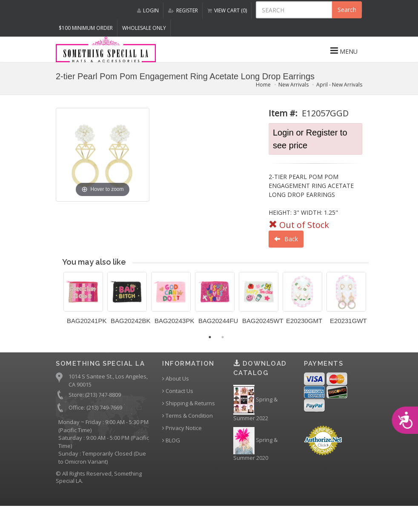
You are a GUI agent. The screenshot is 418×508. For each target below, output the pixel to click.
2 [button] (222, 337)
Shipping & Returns (188, 403)
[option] (83, 301)
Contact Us (177, 391)
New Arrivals (293, 84)
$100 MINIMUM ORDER (86, 28)
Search (347, 10)
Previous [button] (57, 303)
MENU (344, 50)
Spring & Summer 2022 (255, 403)
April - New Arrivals (339, 84)
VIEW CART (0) (227, 10)
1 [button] (210, 337)
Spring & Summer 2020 (255, 444)
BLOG (171, 440)
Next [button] (375, 303)
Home (263, 84)
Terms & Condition (187, 415)
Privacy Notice (182, 428)
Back (286, 239)
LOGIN (148, 10)
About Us (175, 378)
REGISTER (183, 10)
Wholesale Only (144, 28)
